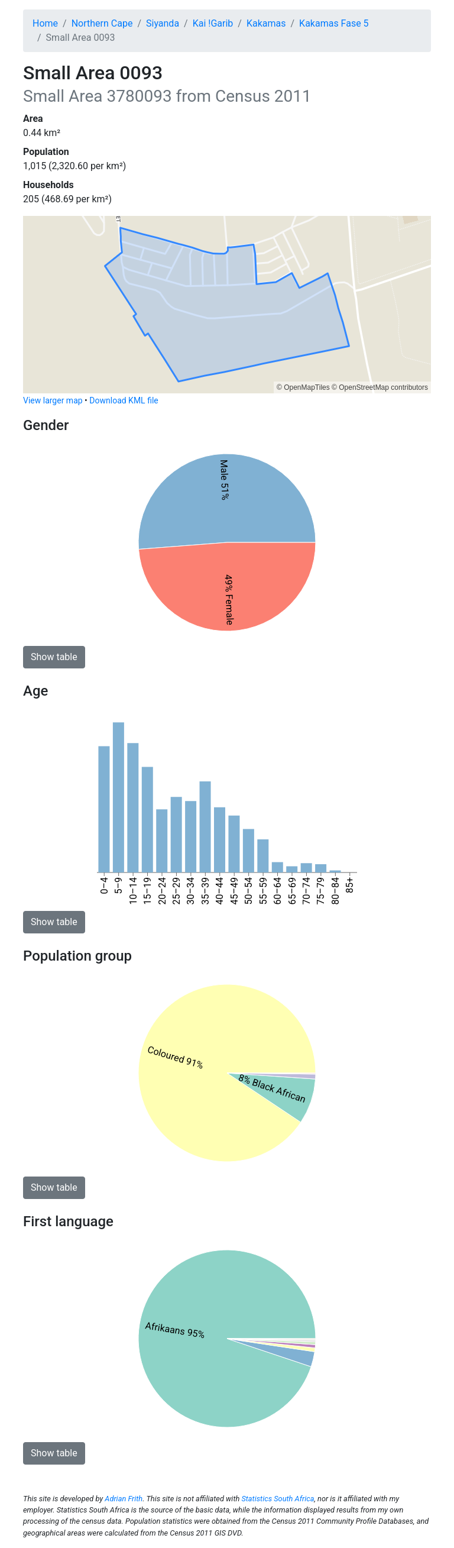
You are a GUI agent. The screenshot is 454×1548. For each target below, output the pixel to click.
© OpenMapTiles (303, 387)
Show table (54, 656)
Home (45, 23)
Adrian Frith (123, 1498)
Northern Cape (102, 23)
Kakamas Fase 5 (334, 23)
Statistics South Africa (277, 1498)
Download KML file (123, 400)
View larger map (53, 400)
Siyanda (162, 23)
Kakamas (266, 23)
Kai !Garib (213, 23)
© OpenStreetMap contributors (380, 387)
